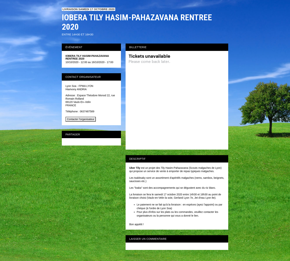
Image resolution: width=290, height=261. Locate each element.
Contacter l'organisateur (80, 119)
